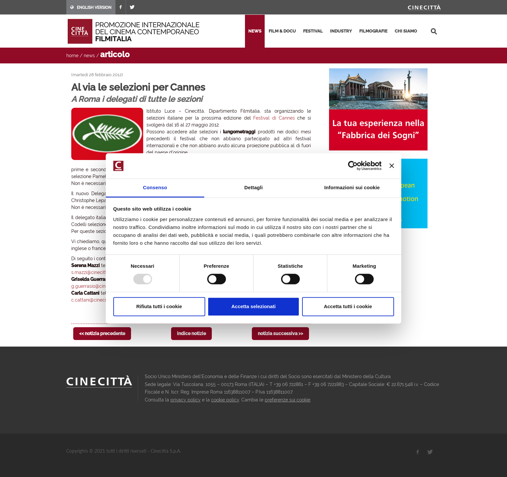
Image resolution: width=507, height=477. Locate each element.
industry (341, 31)
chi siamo (406, 31)
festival (313, 31)
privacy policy (185, 399)
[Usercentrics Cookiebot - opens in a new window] (353, 166)
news (254, 31)
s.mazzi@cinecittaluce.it (96, 272)
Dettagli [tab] (253, 187)
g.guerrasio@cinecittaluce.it (100, 286)
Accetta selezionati (253, 306)
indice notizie (191, 333)
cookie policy (225, 399)
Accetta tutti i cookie (348, 306)
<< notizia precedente (102, 333)
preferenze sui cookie (287, 399)
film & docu (282, 31)
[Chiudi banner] (391, 166)
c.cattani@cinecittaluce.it (98, 300)
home (72, 55)
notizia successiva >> (280, 333)
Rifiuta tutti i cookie (159, 306)
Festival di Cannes (274, 118)
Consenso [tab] (155, 187)
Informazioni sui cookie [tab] (352, 187)
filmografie (373, 31)
